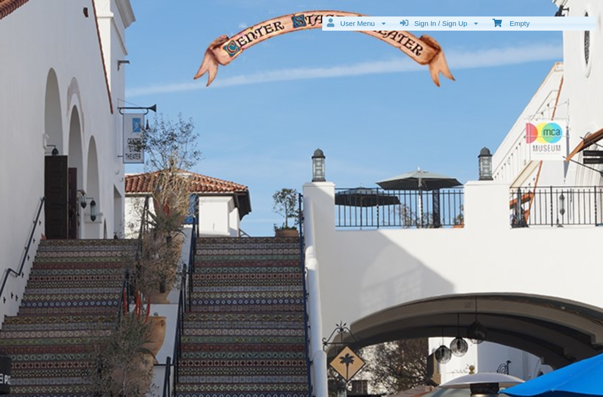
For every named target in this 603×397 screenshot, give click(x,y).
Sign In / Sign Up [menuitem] (439, 23)
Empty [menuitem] (511, 22)
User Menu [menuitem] (356, 23)
